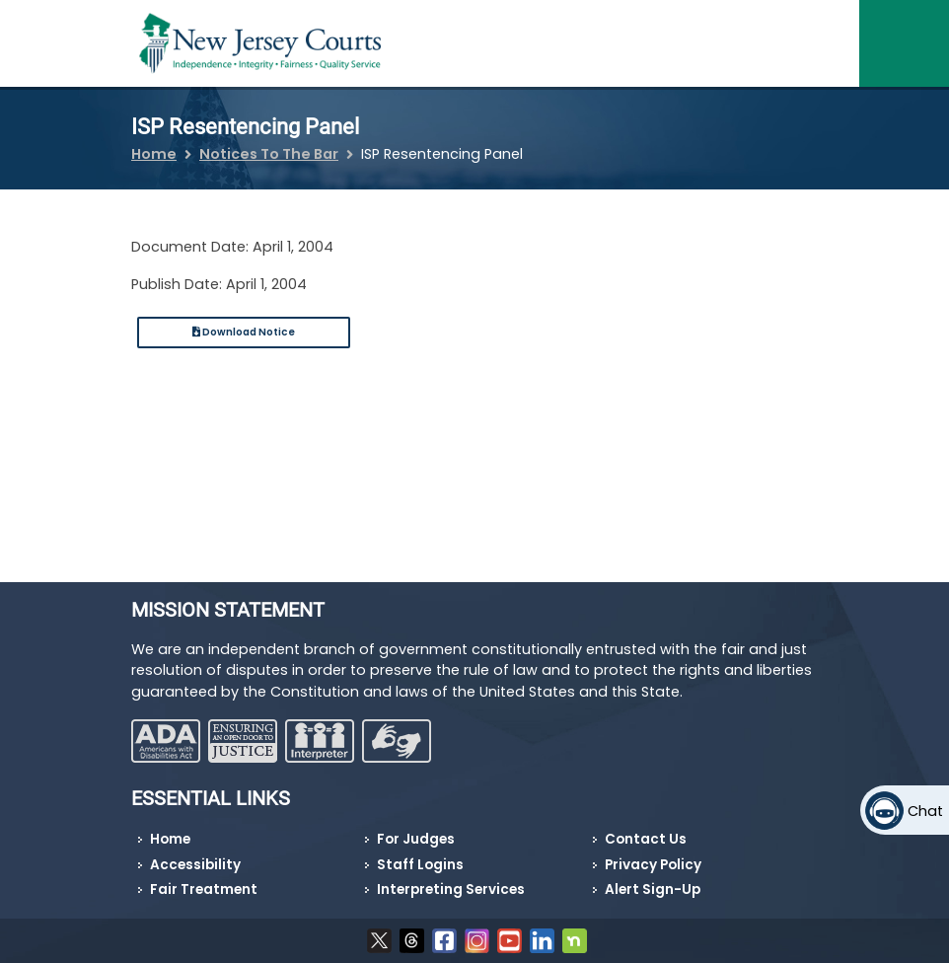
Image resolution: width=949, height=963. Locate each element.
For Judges (416, 839)
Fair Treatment (203, 889)
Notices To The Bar (268, 154)
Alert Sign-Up (652, 889)
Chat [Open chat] (925, 811)
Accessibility (195, 864)
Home (154, 154)
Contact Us (646, 839)
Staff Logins (420, 864)
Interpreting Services (451, 889)
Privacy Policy (653, 864)
